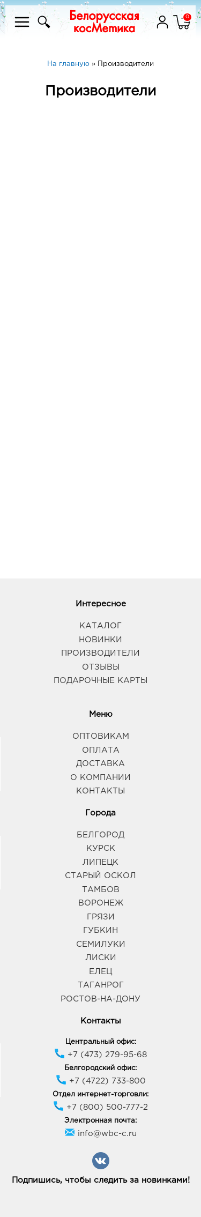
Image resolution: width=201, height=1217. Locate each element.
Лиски (100, 957)
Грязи (101, 917)
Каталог (100, 625)
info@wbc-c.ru (100, 1133)
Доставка (100, 763)
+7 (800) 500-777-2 (100, 1107)
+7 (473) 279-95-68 (100, 1054)
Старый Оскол (100, 875)
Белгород (100, 835)
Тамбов (101, 889)
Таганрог (101, 985)
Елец (100, 971)
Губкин (100, 930)
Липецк (100, 862)
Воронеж (100, 903)
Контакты (100, 791)
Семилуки (100, 944)
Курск (100, 848)
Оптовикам (100, 736)
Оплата (101, 750)
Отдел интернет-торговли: (100, 1094)
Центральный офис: (100, 1042)
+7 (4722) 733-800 (101, 1081)
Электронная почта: (100, 1121)
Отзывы (101, 667)
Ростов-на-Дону (100, 999)
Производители (100, 653)
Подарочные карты (100, 680)
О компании (100, 777)
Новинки (100, 639)
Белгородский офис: (100, 1068)
